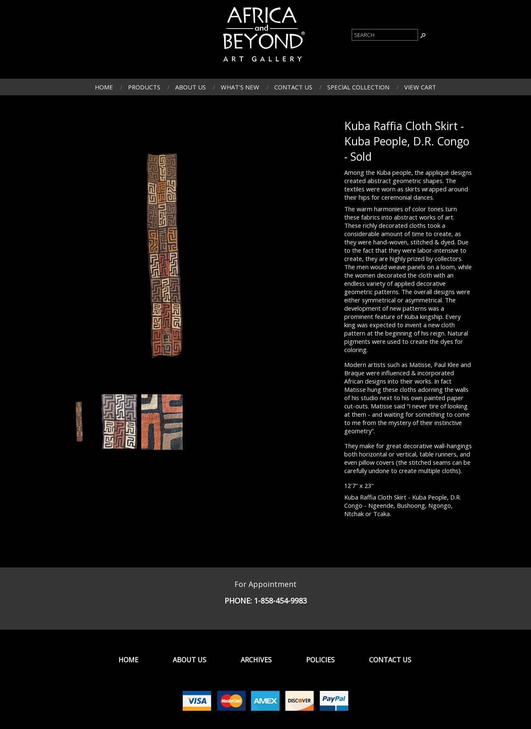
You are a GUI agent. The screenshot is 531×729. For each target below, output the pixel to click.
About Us (190, 87)
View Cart (420, 87)
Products (144, 87)
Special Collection (358, 87)
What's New (240, 87)
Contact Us (293, 87)
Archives (256, 659)
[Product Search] (385, 35)
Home (104, 87)
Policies (320, 659)
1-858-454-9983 (280, 601)
